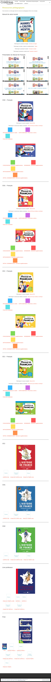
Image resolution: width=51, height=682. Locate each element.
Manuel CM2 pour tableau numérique (35, 125)
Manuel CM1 (32, 208)
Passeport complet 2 (33, 51)
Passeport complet (32, 48)
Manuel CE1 (32, 381)
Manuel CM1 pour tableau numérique (35, 211)
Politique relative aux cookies (21, 680)
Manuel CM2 (32, 123)
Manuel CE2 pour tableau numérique (35, 296)
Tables (36, 46)
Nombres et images (33, 43)
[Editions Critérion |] (7, 2)
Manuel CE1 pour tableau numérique (35, 383)
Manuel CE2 (32, 294)
